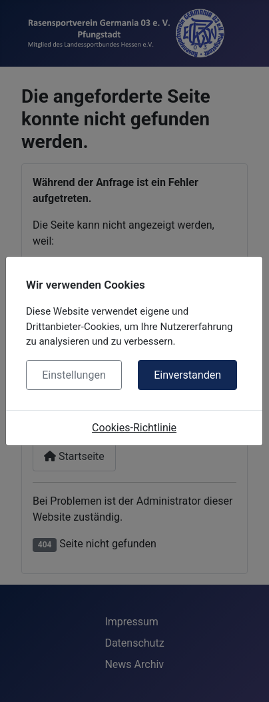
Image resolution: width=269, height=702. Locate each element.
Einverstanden (187, 375)
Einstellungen (74, 375)
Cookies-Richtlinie (134, 427)
